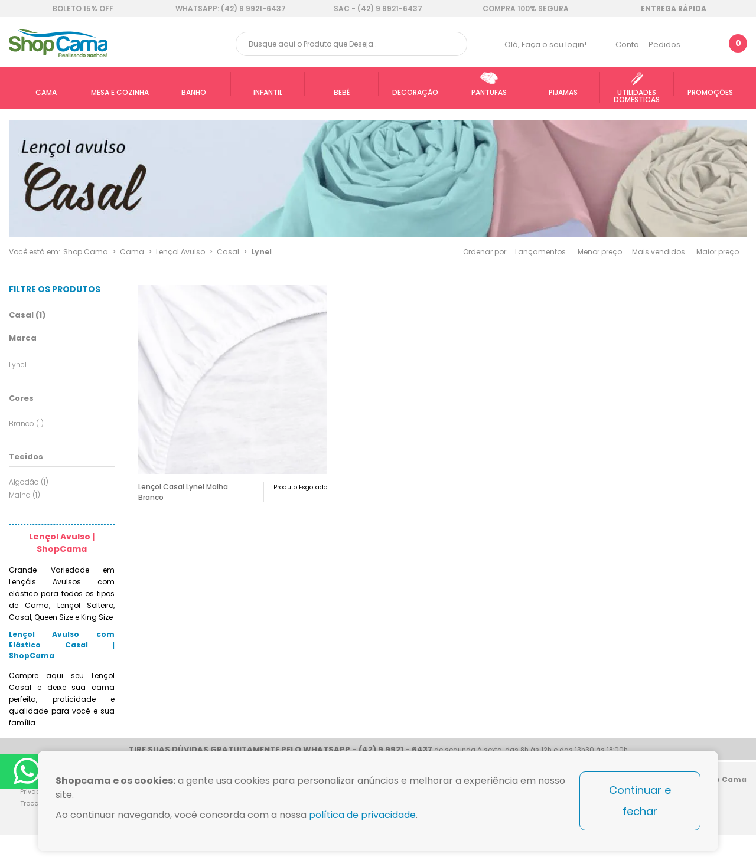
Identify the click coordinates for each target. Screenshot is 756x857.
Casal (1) (27, 315)
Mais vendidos (658, 252)
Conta (627, 44)
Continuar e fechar (640, 801)
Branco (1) (26, 423)
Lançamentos (540, 252)
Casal (228, 252)
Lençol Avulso (180, 252)
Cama (132, 252)
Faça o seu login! (554, 44)
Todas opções (110, 363)
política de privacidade (362, 815)
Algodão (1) (28, 482)
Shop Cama (85, 252)
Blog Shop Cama (734, 800)
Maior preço (717, 252)
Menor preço (600, 252)
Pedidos (664, 44)
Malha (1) (24, 495)
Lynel (261, 252)
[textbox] (351, 43)
